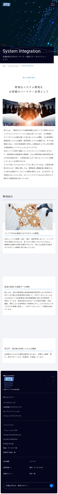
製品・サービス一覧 (10, 448)
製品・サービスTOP (36, 467)
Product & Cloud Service (12, 435)
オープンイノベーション (11, 411)
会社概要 (6, 461)
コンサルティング (9, 402)
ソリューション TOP (10, 430)
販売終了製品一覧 (9, 452)
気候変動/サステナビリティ (12, 407)
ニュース (33, 461)
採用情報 (6, 467)
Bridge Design (8, 443)
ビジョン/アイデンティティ (12, 416)
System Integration (27, 65)
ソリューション (13, 65)
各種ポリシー (7, 473)
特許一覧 (33, 473)
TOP (4, 65)
